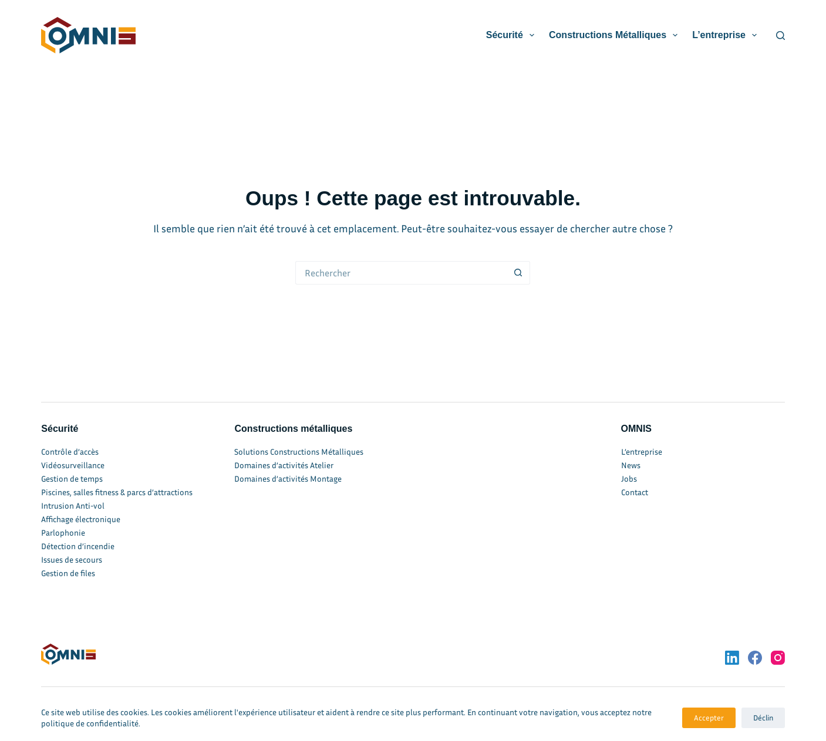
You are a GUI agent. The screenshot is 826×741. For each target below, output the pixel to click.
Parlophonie (63, 532)
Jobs (629, 478)
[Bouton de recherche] (518, 273)
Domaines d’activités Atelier (283, 465)
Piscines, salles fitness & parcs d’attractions (117, 492)
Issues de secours (71, 559)
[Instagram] (778, 658)
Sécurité (512, 35)
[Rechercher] (780, 35)
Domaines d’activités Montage (288, 478)
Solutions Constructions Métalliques (298, 451)
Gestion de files (68, 573)
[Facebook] (755, 658)
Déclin (763, 717)
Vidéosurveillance (72, 465)
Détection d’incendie (77, 546)
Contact (634, 492)
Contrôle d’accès (70, 451)
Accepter (709, 717)
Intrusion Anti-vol (72, 505)
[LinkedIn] (732, 658)
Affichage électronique (80, 519)
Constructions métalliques (615, 35)
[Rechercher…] (401, 273)
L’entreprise (726, 35)
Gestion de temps (72, 478)
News (630, 465)
